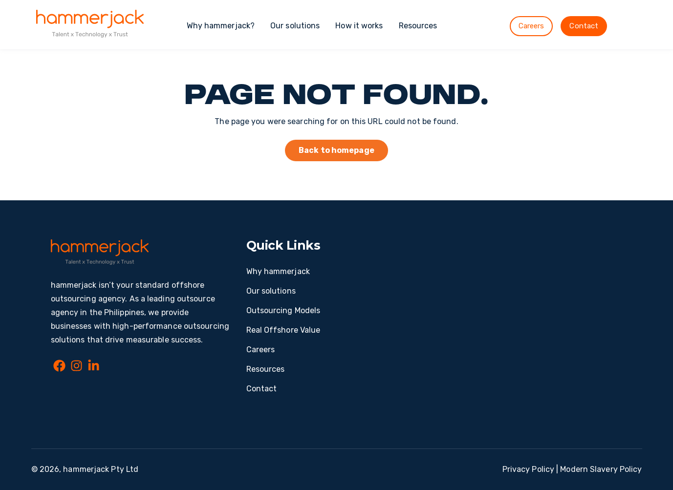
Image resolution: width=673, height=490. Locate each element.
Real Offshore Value (283, 330)
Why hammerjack (278, 271)
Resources (418, 25)
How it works (359, 25)
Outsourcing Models (283, 310)
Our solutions (295, 25)
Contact (583, 25)
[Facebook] (59, 367)
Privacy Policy (528, 469)
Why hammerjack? (221, 25)
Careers (531, 25)
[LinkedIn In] (93, 367)
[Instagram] (76, 367)
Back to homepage (336, 150)
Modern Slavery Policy (601, 469)
